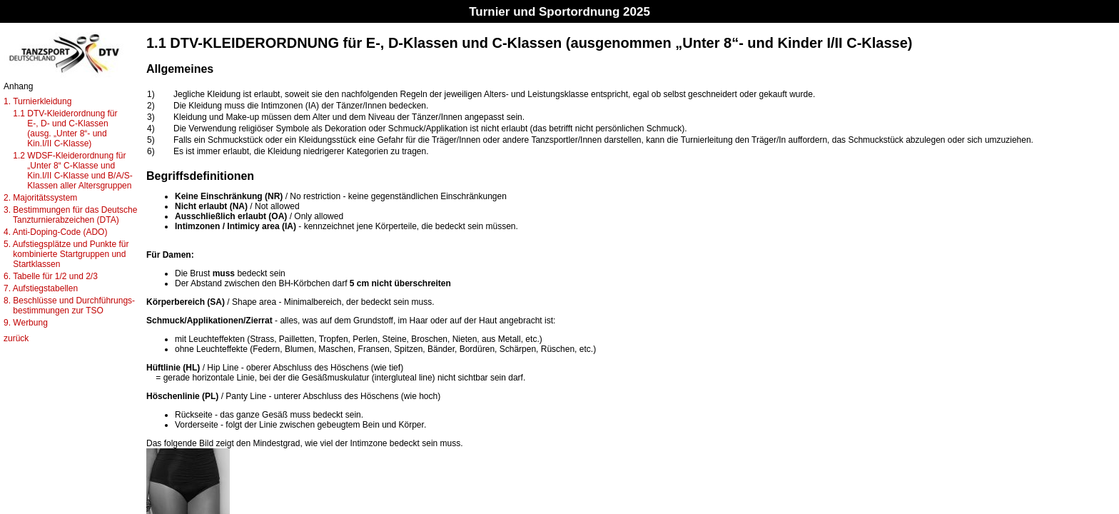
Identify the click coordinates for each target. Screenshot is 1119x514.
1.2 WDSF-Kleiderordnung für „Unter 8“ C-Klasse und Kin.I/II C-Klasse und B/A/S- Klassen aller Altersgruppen (68, 171)
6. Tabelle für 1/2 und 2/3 (51, 276)
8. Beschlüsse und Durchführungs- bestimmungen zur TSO (69, 306)
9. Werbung (26, 323)
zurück (16, 338)
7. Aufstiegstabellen (41, 288)
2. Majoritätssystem (40, 198)
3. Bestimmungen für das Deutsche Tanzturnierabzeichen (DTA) (70, 215)
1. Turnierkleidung (37, 101)
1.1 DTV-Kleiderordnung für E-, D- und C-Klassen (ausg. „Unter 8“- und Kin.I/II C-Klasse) (60, 128)
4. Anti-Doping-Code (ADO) (55, 232)
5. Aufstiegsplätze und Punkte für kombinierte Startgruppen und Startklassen (66, 254)
